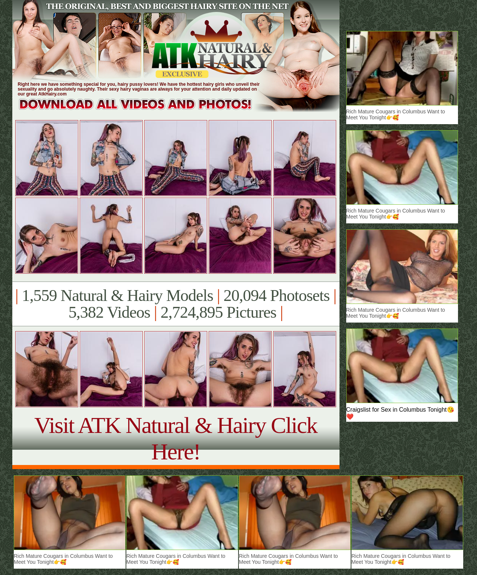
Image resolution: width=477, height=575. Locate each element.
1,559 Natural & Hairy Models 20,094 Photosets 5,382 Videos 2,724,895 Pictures (175, 304)
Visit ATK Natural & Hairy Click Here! (175, 438)
